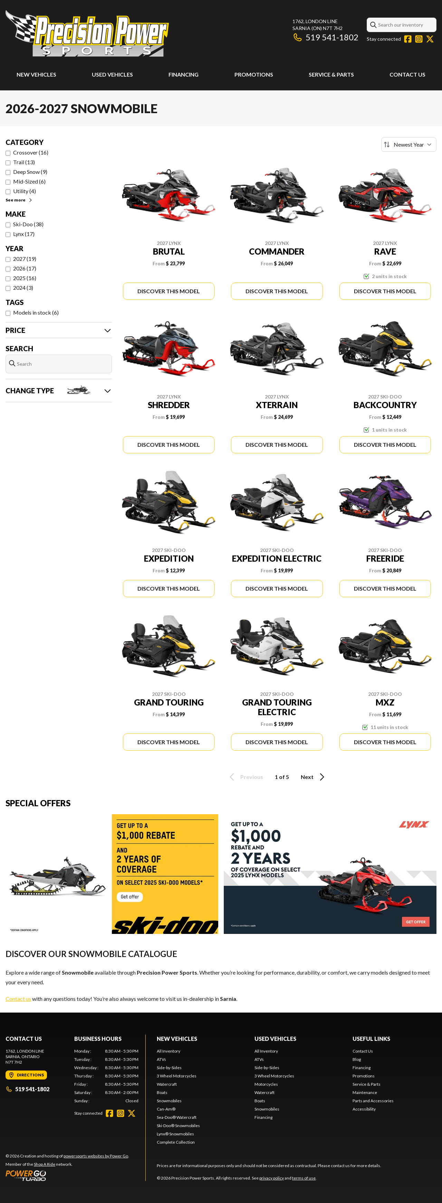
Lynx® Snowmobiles (175, 1133)
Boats (162, 1092)
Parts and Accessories (373, 1100)
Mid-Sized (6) (29, 181)
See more (19, 200)
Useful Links (371, 1038)
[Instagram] (419, 39)
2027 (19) (24, 258)
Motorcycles (266, 1084)
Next (314, 777)
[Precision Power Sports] (87, 33)
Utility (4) (24, 191)
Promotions (253, 74)
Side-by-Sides (169, 1067)
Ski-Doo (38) (28, 224)
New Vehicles (36, 74)
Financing (184, 74)
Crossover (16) (30, 152)
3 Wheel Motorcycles (176, 1075)
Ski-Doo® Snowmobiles (178, 1125)
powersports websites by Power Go (96, 1155)
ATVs (161, 1059)
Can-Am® (166, 1109)
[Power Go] (67, 1175)
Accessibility (364, 1109)
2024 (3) (23, 287)
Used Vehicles (112, 74)
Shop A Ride (44, 1164)
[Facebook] (408, 39)
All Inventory (168, 1051)
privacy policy (271, 1178)
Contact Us (407, 74)
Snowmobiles (169, 1100)
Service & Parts (331, 74)
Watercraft (167, 1084)
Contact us (18, 998)
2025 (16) (24, 278)
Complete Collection (176, 1142)
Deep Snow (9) (30, 171)
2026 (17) (24, 268)
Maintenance (365, 1092)
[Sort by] (408, 144)
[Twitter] (430, 39)
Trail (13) (24, 162)
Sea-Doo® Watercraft (176, 1117)
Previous (245, 777)
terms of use (304, 1178)
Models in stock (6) (36, 312)
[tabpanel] (106, 1076)
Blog (357, 1059)
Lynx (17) (24, 233)
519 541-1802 (325, 37)
